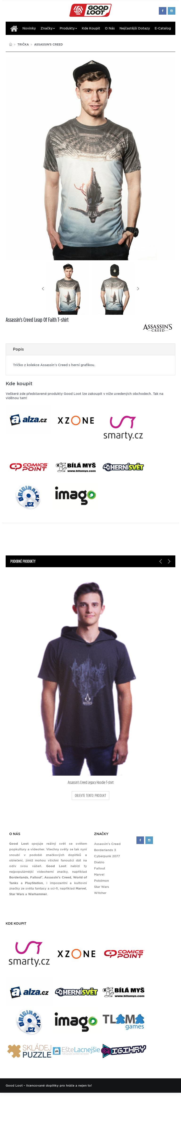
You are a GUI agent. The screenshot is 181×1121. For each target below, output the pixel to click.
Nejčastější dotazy (134, 28)
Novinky (29, 28)
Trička (23, 44)
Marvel (99, 874)
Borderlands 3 (105, 850)
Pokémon (101, 880)
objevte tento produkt (90, 795)
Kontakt (110, 1099)
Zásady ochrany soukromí (140, 1099)
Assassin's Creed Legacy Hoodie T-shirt (91, 782)
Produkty (68, 28)
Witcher (100, 893)
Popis (18, 349)
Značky (48, 28)
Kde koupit (91, 28)
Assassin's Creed (48, 44)
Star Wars (101, 887)
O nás (110, 28)
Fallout (99, 868)
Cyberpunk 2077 (107, 856)
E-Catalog (163, 28)
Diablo (99, 862)
